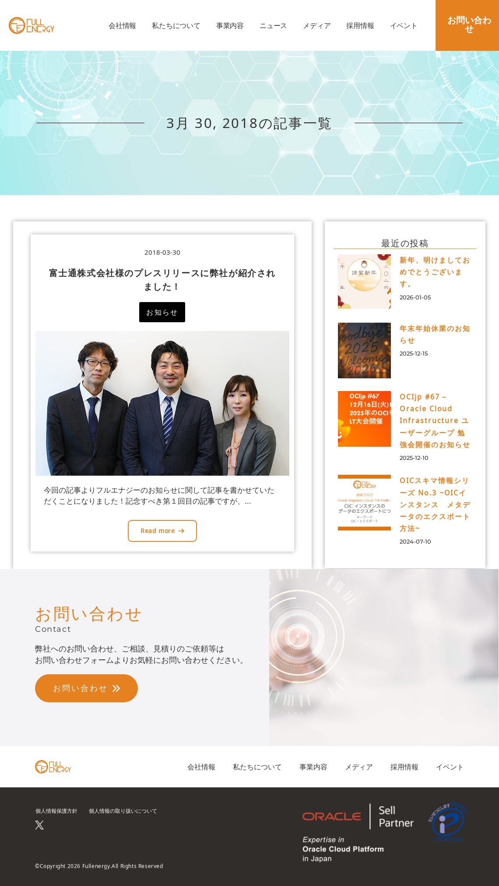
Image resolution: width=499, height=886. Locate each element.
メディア (316, 25)
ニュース (273, 25)
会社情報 (122, 25)
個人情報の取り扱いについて (123, 811)
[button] (162, 312)
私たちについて (176, 25)
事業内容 (230, 25)
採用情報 (360, 25)
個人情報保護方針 (56, 811)
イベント (404, 25)
